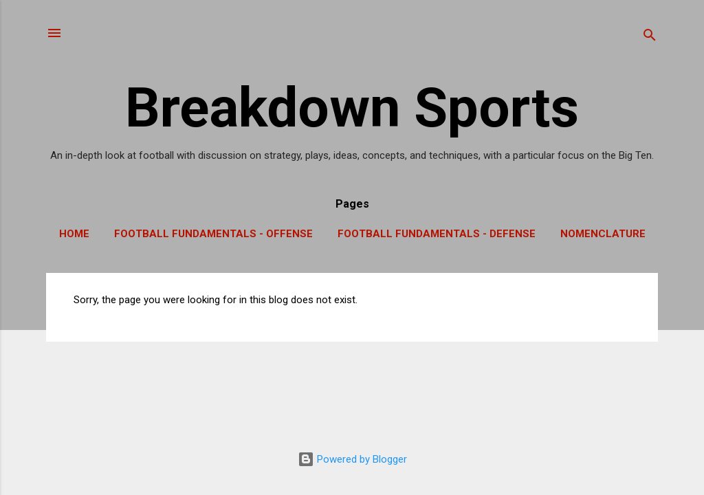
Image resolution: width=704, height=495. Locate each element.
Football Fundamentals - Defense (437, 234)
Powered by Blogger (352, 459)
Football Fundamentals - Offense (213, 234)
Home (74, 234)
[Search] (649, 37)
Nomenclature (603, 234)
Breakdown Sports (352, 108)
